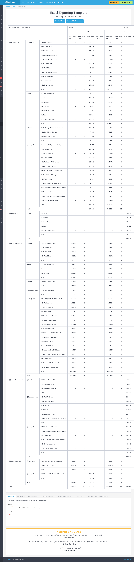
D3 (3, 95)
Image (5, 172)
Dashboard (10, 86)
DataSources (6, 19)
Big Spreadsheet (8, 115)
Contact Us (129, 559)
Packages (61, 2)
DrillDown (5, 189)
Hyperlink (6, 176)
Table (4, 36)
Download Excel (68, 21)
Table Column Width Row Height (9, 162)
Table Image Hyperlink (10, 157)
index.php (38, 496)
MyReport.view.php (63, 496)
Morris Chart (6, 193)
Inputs (4, 184)
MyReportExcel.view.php (81, 496)
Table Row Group (8, 136)
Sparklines (5, 205)
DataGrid (5, 90)
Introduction (6, 15)
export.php (96, 496)
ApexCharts (6, 53)
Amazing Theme (7, 49)
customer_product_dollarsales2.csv (114, 496)
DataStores (6, 28)
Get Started (31, 2)
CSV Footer (6, 107)
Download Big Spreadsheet (83, 21)
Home (4, 6)
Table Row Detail (8, 149)
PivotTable (6, 124)
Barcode (5, 65)
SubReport (5, 222)
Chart (5, 120)
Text (4, 168)
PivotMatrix (7, 128)
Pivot (4, 201)
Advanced (5, 218)
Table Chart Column (9, 153)
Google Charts (6, 40)
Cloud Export (6, 82)
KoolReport (25, 559)
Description (28, 496)
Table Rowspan (8, 141)
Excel (4, 99)
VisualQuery (10, 209)
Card (4, 32)
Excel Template (8, 111)
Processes (5, 23)
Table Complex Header (10, 145)
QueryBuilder (6, 197)
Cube (4, 57)
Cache (4, 70)
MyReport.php (49, 496)
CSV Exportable (8, 103)
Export (4, 180)
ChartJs (5, 74)
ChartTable (10, 78)
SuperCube (5, 61)
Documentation (50, 2)
